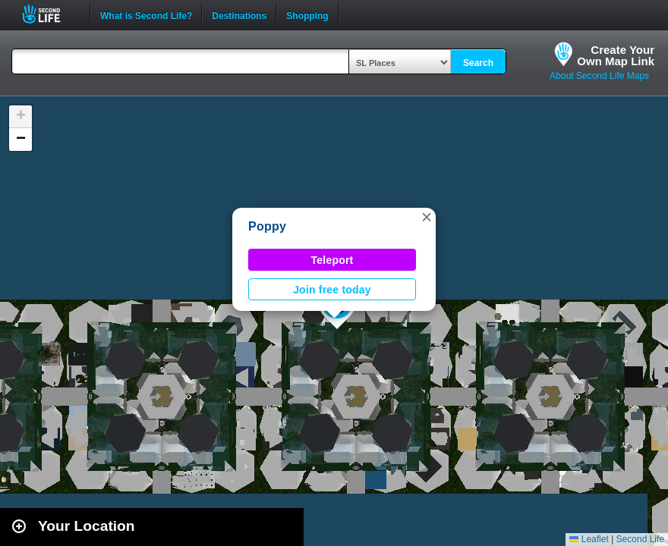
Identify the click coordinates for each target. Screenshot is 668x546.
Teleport (332, 260)
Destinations (239, 14)
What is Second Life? (146, 14)
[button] (426, 217)
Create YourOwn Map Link (615, 55)
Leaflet (588, 539)
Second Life (49, 14)
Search (478, 63)
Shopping (307, 14)
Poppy (267, 226)
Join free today (332, 290)
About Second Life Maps (599, 76)
